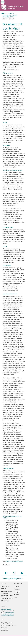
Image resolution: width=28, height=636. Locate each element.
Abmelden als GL (6, 591)
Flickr (15, 597)
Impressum (4, 627)
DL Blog (16, 586)
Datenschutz (4, 630)
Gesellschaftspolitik (10, 15)
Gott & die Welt (9, 13)
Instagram (17, 592)
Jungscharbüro (6, 609)
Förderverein (5, 601)
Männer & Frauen (8, 17)
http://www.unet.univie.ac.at (14, 561)
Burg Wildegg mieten (7, 623)
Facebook (17, 589)
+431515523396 (9, 613)
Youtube (16, 594)
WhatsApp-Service (7, 598)
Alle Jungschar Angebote (13, 579)
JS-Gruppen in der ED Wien (8, 625)
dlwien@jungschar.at (7, 615)
